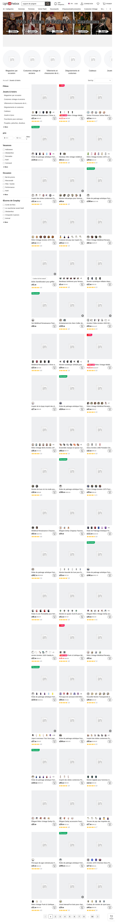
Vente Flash (42, 9)
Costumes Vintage (90, 9)
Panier (112, 916)
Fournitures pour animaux (13, 119)
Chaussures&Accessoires (71, 9)
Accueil (6, 80)
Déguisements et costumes (14, 107)
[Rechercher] (33, 4)
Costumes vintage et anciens (14, 99)
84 (92, 917)
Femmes (31, 9)
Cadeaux (7, 111)
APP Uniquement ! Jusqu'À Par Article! (61, 3)
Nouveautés (54, 9)
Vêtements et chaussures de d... (15, 103)
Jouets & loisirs (15, 80)
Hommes (21, 9)
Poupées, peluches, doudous (14, 123)
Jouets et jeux (9, 115)
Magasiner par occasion (12, 95)
